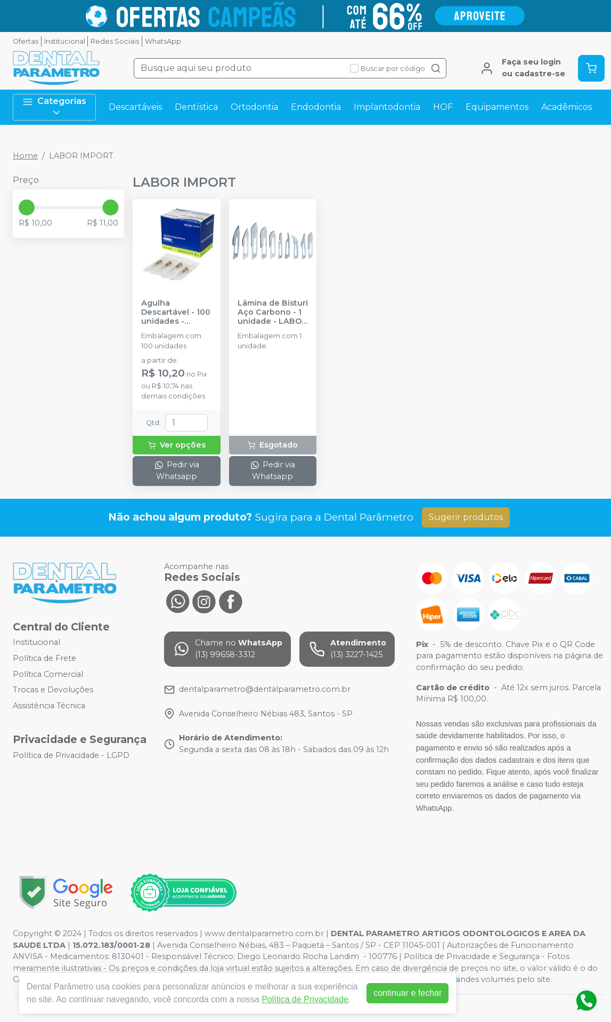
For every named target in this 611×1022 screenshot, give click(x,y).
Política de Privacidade (305, 999)
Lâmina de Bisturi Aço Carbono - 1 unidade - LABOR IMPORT (273, 312)
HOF (443, 107)
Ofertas (25, 41)
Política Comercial (48, 674)
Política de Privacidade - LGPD (71, 755)
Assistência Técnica (49, 705)
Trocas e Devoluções (53, 689)
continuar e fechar (407, 992)
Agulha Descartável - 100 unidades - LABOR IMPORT (175, 312)
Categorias (54, 107)
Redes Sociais (115, 41)
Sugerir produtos (466, 517)
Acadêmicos (566, 107)
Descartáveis (135, 107)
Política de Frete (44, 658)
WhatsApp (163, 41)
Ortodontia (254, 107)
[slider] (27, 207)
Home (25, 156)
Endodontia (316, 107)
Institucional (64, 41)
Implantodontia (387, 107)
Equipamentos (497, 107)
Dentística (196, 107)
